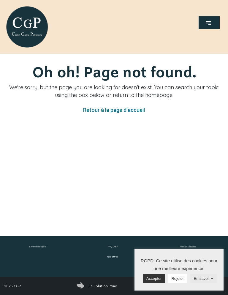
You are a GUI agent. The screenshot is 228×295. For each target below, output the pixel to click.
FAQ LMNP (113, 246)
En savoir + (203, 278)
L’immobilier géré (37, 246)
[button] (209, 22)
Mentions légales (188, 246)
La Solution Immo (102, 286)
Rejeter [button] (177, 278)
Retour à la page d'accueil (114, 110)
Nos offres (112, 256)
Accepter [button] (154, 278)
